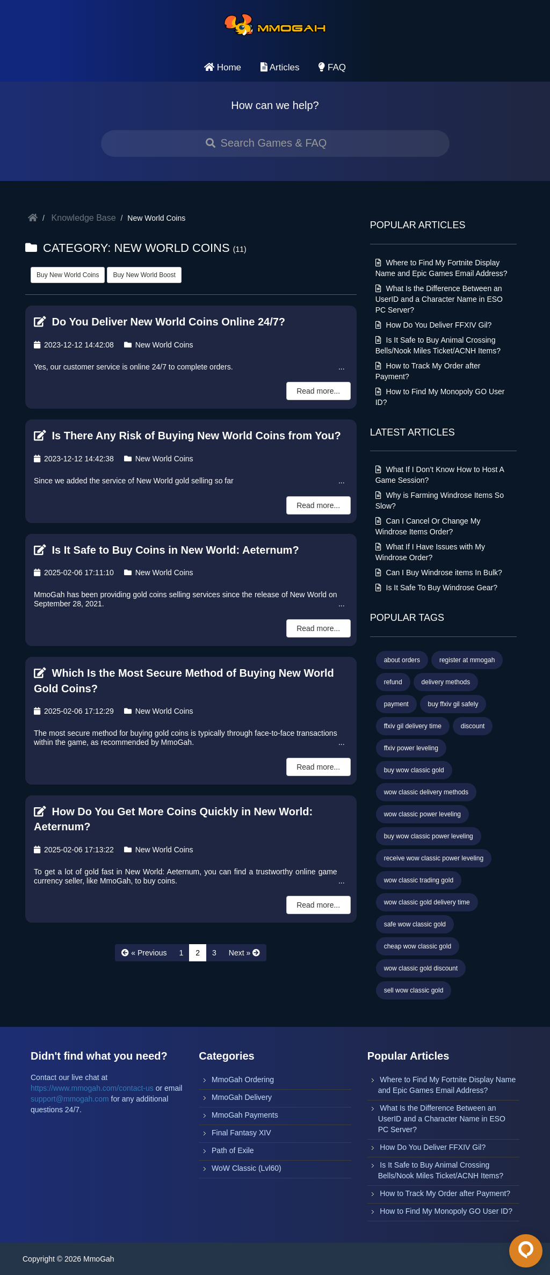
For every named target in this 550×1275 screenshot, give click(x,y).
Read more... (318, 391)
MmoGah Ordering (243, 1079)
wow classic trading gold (418, 880)
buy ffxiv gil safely (453, 704)
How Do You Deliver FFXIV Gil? (433, 325)
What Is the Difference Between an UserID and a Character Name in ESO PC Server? (439, 299)
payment (396, 704)
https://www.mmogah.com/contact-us (92, 1088)
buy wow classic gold (414, 770)
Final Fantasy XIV (241, 1132)
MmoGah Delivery (242, 1097)
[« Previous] (144, 952)
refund (393, 682)
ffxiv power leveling (411, 748)
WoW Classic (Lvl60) (246, 1168)
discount (473, 726)
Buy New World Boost (144, 275)
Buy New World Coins (68, 275)
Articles (280, 67)
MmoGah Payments (245, 1115)
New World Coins (158, 345)
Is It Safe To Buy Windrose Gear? (436, 587)
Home (222, 67)
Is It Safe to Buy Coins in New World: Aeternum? (166, 550)
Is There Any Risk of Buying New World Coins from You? (187, 435)
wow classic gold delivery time (427, 902)
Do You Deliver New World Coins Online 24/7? (159, 322)
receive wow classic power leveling (433, 858)
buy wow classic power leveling (428, 836)
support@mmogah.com (70, 1099)
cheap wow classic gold (417, 946)
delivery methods (446, 682)
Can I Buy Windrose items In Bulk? (438, 572)
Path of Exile (233, 1150)
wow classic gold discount (421, 968)
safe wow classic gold (415, 924)
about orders (402, 660)
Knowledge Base (84, 217)
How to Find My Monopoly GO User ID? (446, 1211)
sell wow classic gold (414, 990)
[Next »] (244, 952)
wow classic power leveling (422, 814)
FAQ (332, 67)
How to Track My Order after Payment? (445, 1193)
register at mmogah (467, 660)
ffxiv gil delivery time (413, 726)
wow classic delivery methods (426, 792)
